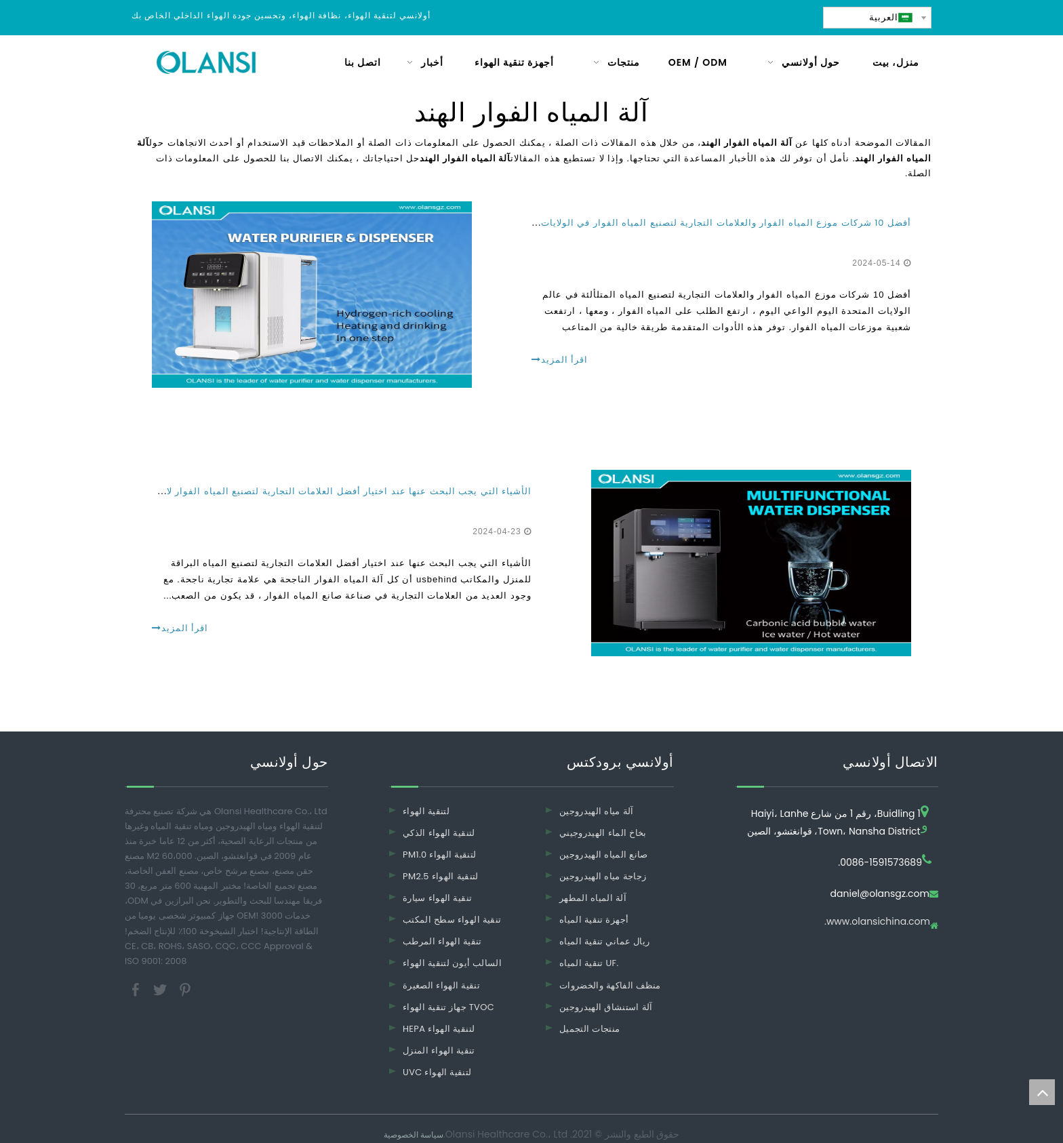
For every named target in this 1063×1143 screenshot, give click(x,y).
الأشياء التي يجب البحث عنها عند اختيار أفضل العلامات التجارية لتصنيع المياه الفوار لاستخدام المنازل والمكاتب (295, 491)
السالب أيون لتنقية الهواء (452, 963)
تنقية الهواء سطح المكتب (452, 919)
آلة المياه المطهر (592, 897)
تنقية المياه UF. (589, 963)
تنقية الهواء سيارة (437, 897)
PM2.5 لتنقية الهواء (441, 876)
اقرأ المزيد (560, 360)
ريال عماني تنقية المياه (604, 941)
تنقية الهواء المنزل (439, 1050)
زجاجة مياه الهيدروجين (602, 876)
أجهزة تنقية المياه (593, 919)
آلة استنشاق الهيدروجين (606, 1007)
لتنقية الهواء (426, 811)
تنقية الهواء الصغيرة (441, 985)
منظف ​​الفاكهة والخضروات (610, 985)
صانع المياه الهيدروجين (603, 854)
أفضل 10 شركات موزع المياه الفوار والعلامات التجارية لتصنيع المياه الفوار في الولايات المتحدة (708, 222)
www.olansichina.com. (877, 922)
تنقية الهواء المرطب (442, 941)
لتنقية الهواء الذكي (439, 832)
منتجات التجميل (589, 1028)
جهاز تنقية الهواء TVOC (448, 1007)
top (1042, 1092)
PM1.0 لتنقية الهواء (439, 854)
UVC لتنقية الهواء (437, 1072)
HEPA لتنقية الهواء (439, 1028)
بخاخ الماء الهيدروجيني (603, 832)
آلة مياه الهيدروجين (596, 811)
